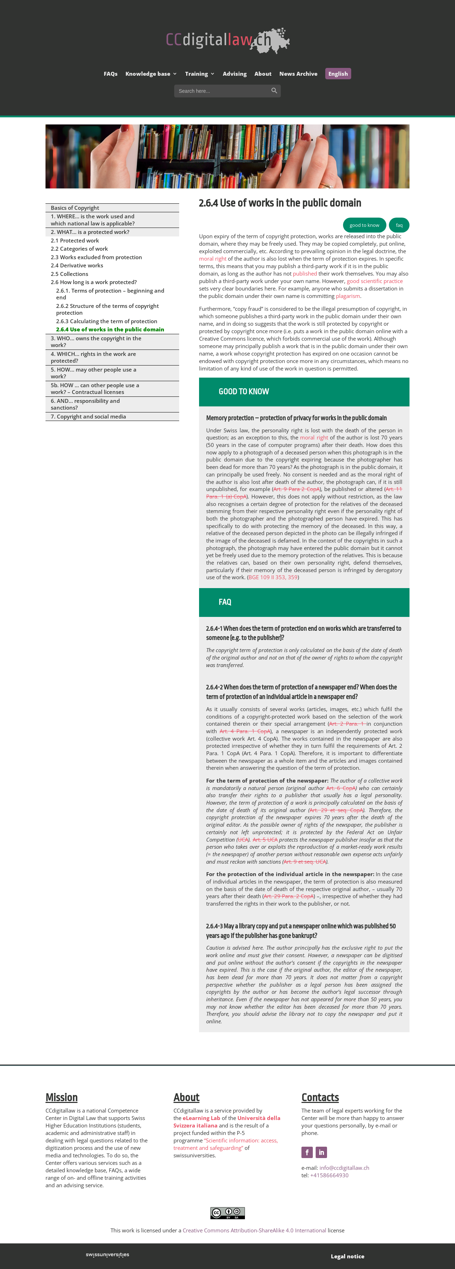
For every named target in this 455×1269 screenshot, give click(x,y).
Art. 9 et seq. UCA (305, 861)
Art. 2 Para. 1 (347, 723)
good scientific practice (375, 280)
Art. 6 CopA (340, 787)
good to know (364, 225)
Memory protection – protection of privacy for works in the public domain (296, 418)
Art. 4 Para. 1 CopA (245, 731)
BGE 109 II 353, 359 (273, 577)
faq (399, 225)
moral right (212, 258)
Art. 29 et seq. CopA (336, 810)
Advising (235, 74)
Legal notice (347, 1256)
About (263, 74)
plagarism (348, 295)
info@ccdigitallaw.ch (344, 1167)
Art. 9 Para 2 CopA (296, 488)
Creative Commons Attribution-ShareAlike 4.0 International (254, 1230)
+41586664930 (329, 1175)
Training (196, 74)
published (305, 273)
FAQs (111, 74)
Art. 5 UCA (265, 839)
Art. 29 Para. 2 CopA (289, 896)
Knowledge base (147, 74)
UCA (243, 839)
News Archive (298, 74)
